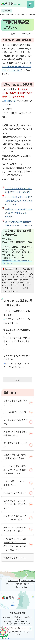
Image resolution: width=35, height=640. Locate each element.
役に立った (9, 319)
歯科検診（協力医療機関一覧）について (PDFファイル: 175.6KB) (19, 213)
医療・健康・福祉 (8, 14)
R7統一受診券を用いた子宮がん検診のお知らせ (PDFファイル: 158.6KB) (19, 201)
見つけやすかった (12, 363)
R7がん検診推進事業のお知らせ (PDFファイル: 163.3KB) (18, 190)
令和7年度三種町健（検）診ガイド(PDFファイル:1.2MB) (17, 66)
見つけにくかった (16, 367)
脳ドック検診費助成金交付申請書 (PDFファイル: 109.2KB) (18, 223)
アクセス (9, 584)
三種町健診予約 (9, 101)
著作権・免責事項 (22, 587)
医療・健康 (20, 14)
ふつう (21, 319)
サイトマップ (13, 581)
